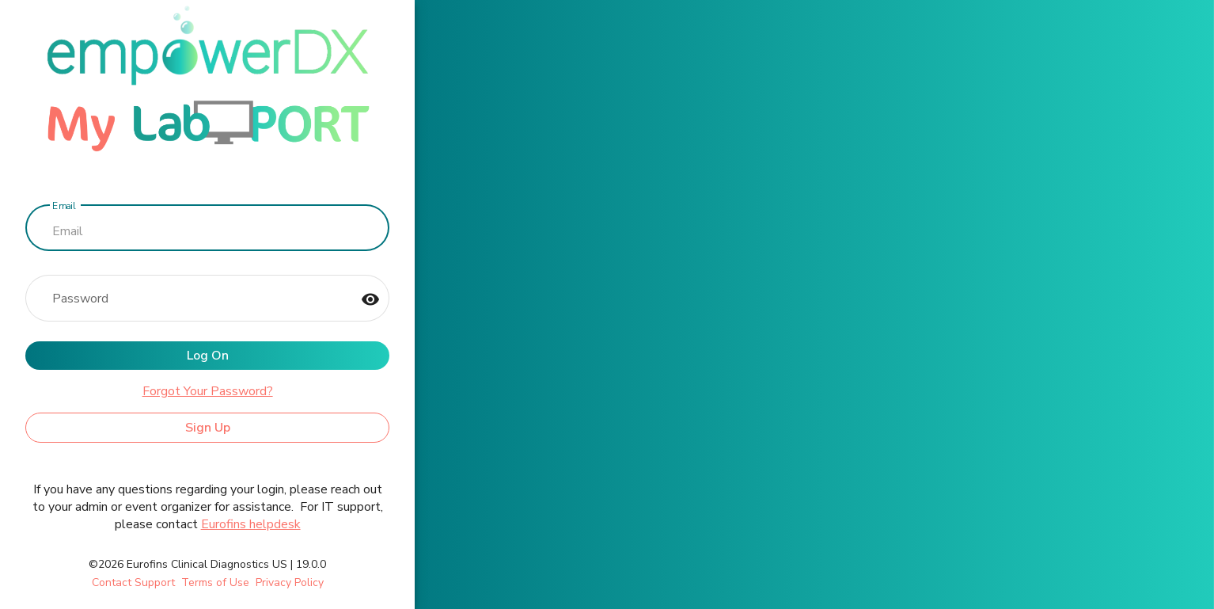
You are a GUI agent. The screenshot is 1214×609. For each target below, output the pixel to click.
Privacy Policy (290, 582)
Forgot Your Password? (207, 391)
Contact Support (133, 582)
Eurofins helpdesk (251, 524)
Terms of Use (215, 582)
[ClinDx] (207, 82)
